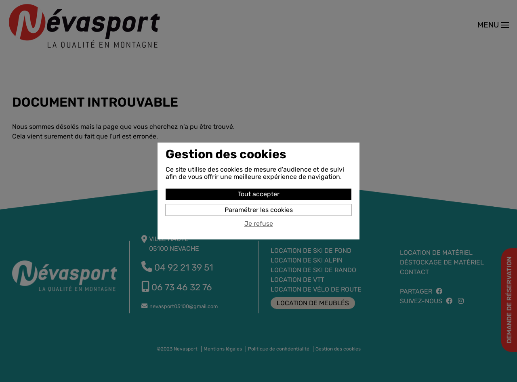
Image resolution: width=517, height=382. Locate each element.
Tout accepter (259, 194)
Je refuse (258, 223)
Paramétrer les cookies (259, 210)
